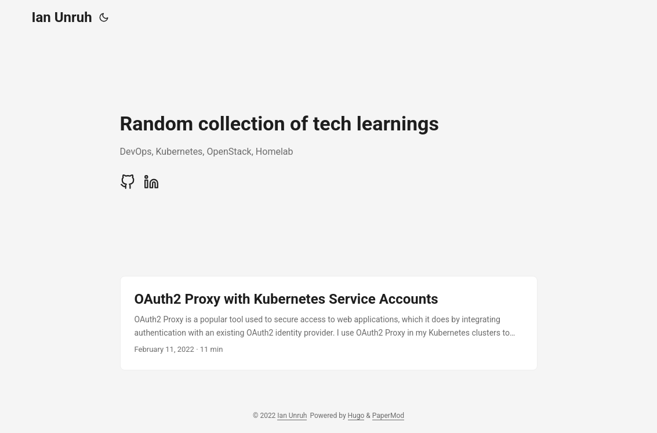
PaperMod (388, 416)
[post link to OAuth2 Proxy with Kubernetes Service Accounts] (329, 323)
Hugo (356, 416)
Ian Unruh (62, 17)
